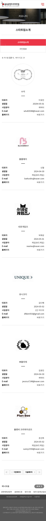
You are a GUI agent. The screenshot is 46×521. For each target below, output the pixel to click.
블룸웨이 (23, 159)
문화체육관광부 (6, 492)
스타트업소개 (23, 42)
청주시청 (28, 492)
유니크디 (23, 294)
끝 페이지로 (39, 472)
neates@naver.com (35, 246)
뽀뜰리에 (23, 362)
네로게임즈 (23, 227)
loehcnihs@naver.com (34, 179)
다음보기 (39, 486)
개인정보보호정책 (11, 497)
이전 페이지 (16, 472)
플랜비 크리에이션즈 (23, 430)
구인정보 (23, 49)
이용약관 (37, 497)
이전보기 (37, 486)
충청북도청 (18, 492)
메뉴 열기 (42, 4)
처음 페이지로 (6, 472)
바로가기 (40, 115)
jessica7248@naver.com (33, 381)
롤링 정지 (41, 486)
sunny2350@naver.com (33, 449)
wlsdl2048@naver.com (34, 111)
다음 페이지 (30, 472)
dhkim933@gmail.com (34, 314)
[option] (18, 492)
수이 (23, 92)
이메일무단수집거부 (26, 497)
